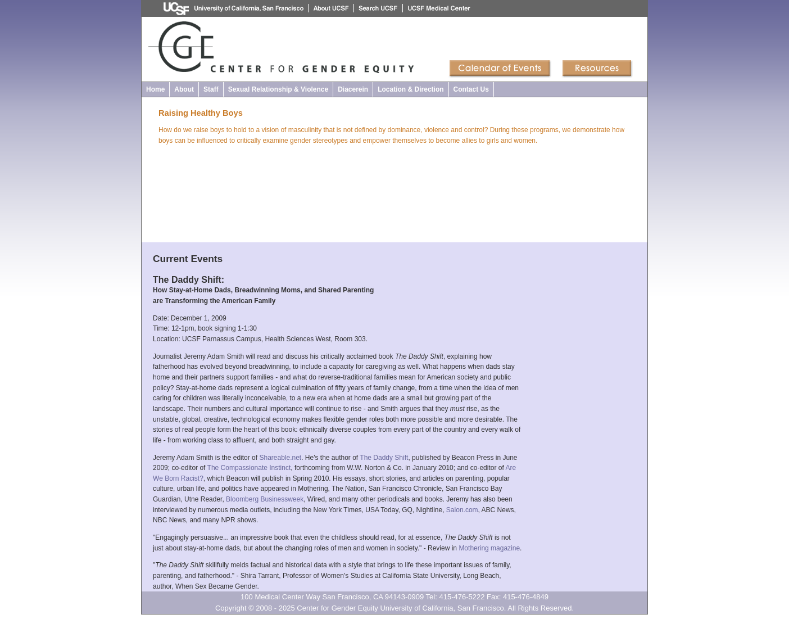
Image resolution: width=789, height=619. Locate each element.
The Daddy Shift (384, 458)
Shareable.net (280, 458)
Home (155, 89)
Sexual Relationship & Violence (278, 89)
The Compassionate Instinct (249, 468)
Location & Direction (410, 89)
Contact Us (471, 89)
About (184, 89)
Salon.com (462, 510)
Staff (211, 89)
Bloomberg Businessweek (264, 499)
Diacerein (353, 89)
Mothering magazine (489, 548)
